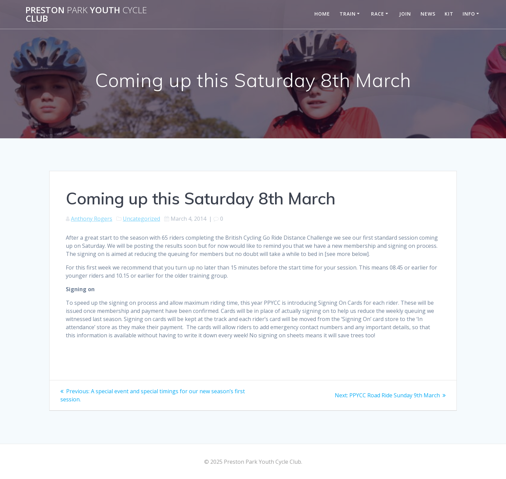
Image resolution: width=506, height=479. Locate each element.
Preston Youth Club (86, 14)
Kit (449, 14)
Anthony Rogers (91, 218)
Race (377, 14)
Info (469, 14)
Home (322, 14)
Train (347, 14)
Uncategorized (141, 218)
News (428, 14)
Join (405, 14)
